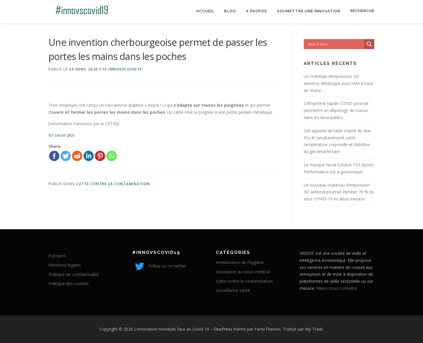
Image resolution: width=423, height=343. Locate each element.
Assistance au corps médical (243, 272)
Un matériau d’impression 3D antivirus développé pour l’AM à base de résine (338, 83)
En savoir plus (61, 135)
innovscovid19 (125, 69)
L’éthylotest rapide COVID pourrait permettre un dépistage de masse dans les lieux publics (336, 110)
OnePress (223, 329)
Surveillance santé (233, 290)
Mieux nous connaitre (336, 288)
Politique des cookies (68, 283)
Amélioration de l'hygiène (240, 262)
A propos (256, 11)
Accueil (205, 11)
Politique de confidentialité (73, 274)
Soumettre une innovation (308, 11)
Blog (230, 11)
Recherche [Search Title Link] (362, 11)
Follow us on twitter (159, 266)
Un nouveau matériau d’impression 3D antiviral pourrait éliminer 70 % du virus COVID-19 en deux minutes (339, 192)
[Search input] (335, 44)
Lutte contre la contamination (113, 183)
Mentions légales (64, 265)
